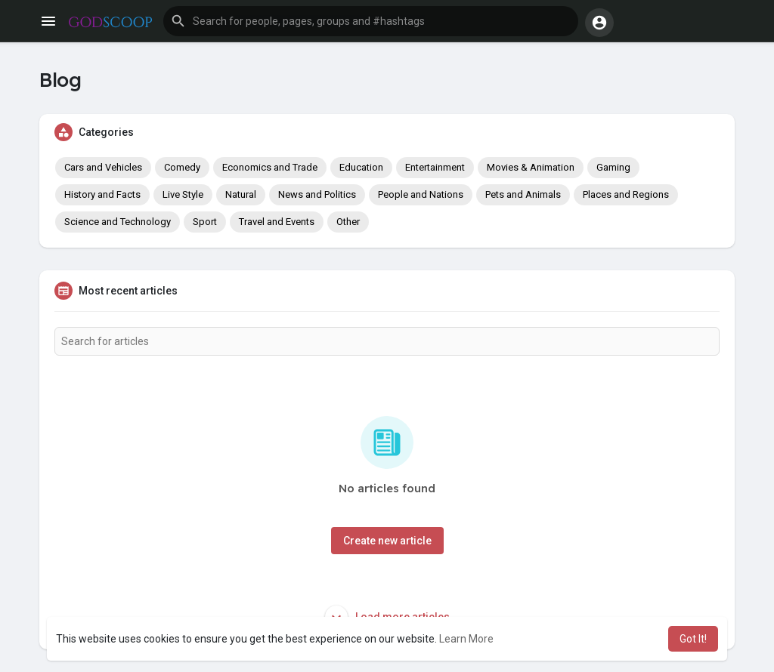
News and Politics (317, 194)
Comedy (182, 167)
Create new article (387, 541)
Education (361, 167)
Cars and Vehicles (103, 167)
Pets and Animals (523, 194)
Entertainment (435, 167)
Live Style (183, 194)
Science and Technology (117, 221)
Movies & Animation (530, 167)
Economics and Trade (269, 167)
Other (348, 221)
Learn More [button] (466, 639)
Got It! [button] (693, 639)
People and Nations (420, 194)
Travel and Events (276, 221)
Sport (205, 221)
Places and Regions (626, 194)
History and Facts (102, 194)
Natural (240, 194)
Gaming (613, 167)
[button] (370, 21)
